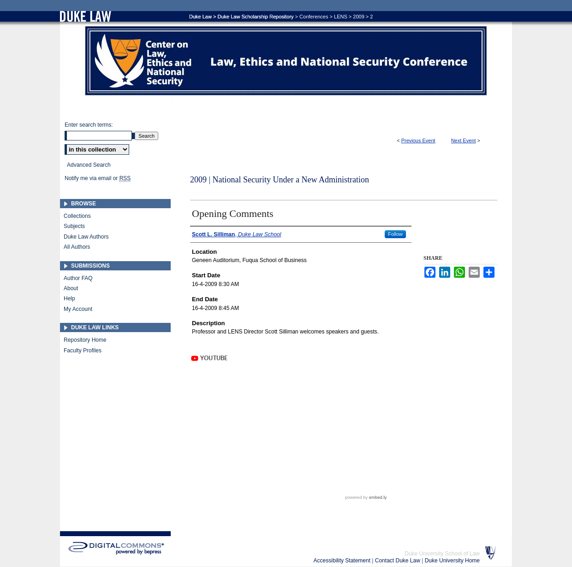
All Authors (77, 247)
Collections (77, 216)
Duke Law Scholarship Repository (255, 16)
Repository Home (85, 340)
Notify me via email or (98, 178)
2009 (358, 16)
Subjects (74, 226)
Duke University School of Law (442, 553)
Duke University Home (452, 560)
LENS (340, 16)
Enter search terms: (89, 125)
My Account (78, 309)
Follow (395, 234)
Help (69, 298)
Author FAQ (78, 278)
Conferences (313, 16)
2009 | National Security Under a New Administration (279, 179)
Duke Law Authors (86, 237)
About (71, 288)
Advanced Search (89, 165)
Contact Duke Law (398, 560)
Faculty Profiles (82, 350)
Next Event (463, 140)
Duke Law (200, 16)
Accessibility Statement (343, 560)
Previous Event (418, 140)
